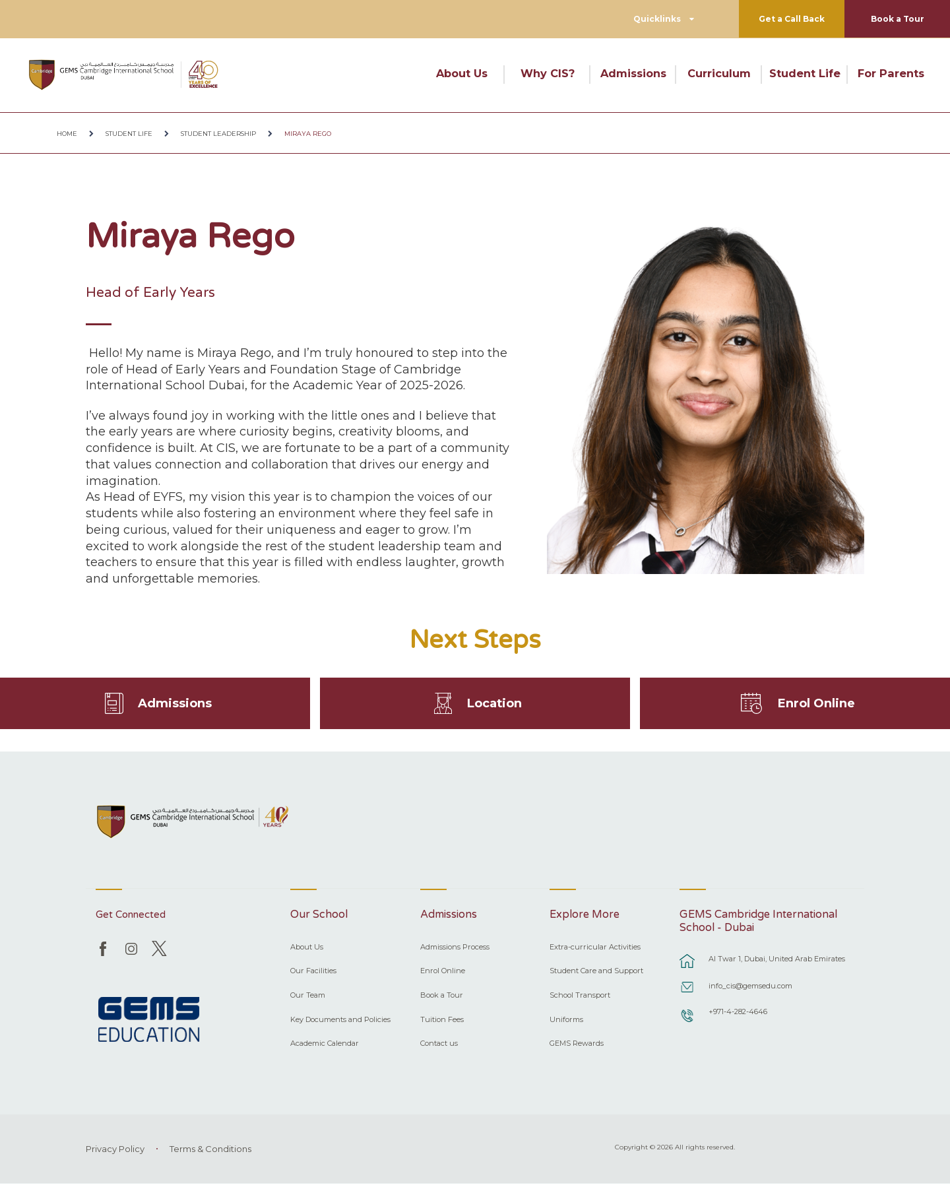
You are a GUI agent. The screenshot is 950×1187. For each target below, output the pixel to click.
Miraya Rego (307, 133)
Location (494, 705)
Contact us (439, 1047)
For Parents (891, 73)
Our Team (307, 998)
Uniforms (566, 1022)
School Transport (580, 998)
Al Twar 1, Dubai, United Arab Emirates (777, 962)
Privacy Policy (115, 1152)
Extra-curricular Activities (595, 950)
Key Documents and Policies (340, 1022)
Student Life (804, 73)
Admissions (633, 73)
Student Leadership (218, 133)
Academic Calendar (324, 1047)
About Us (462, 73)
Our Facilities (313, 974)
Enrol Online (816, 705)
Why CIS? (548, 73)
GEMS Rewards (577, 1047)
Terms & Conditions (210, 1152)
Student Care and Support (596, 974)
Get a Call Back (792, 19)
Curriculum (719, 73)
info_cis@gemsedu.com (750, 989)
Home (67, 133)
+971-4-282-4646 (738, 1015)
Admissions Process (455, 950)
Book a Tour (897, 19)
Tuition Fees (442, 1022)
